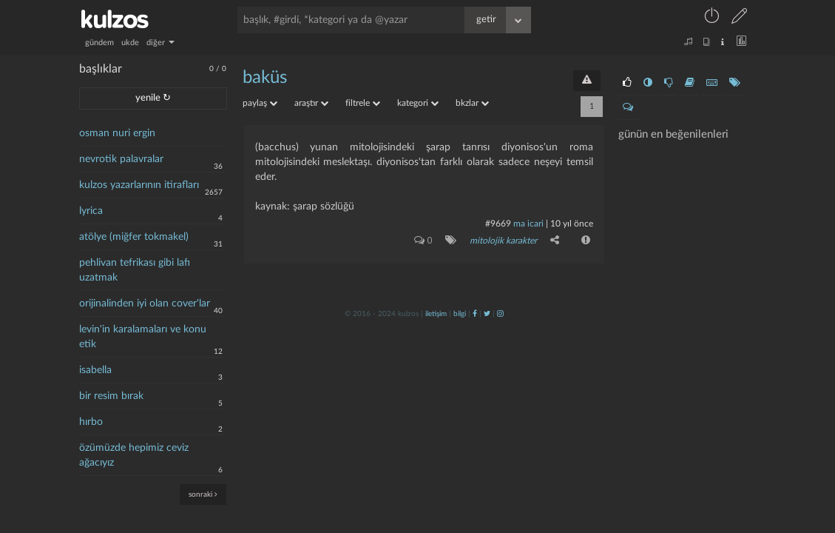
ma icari (528, 223)
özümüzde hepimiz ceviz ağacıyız (134, 455)
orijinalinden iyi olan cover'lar (144, 303)
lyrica (91, 211)
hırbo (91, 422)
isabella (95, 370)
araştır (311, 102)
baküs (265, 78)
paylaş (260, 102)
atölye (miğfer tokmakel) (134, 237)
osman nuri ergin (117, 133)
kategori (418, 102)
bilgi (459, 313)
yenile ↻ (153, 98)
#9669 (498, 223)
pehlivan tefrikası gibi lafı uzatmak (134, 270)
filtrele (362, 102)
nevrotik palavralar (121, 159)
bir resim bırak (111, 396)
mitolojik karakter (503, 240)
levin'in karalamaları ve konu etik (142, 336)
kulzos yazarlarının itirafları (139, 185)
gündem (99, 42)
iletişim (436, 313)
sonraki (203, 494)
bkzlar (472, 102)
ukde (130, 42)
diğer (160, 42)
